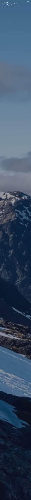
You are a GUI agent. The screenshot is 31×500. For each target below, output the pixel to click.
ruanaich (5, 2)
